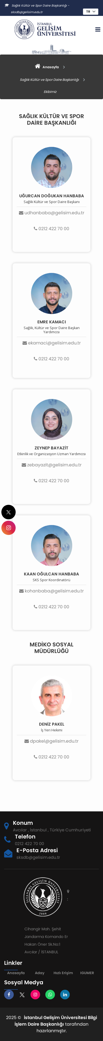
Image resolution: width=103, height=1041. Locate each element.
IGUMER (87, 973)
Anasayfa (16, 973)
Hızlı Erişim (63, 973)
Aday (39, 973)
